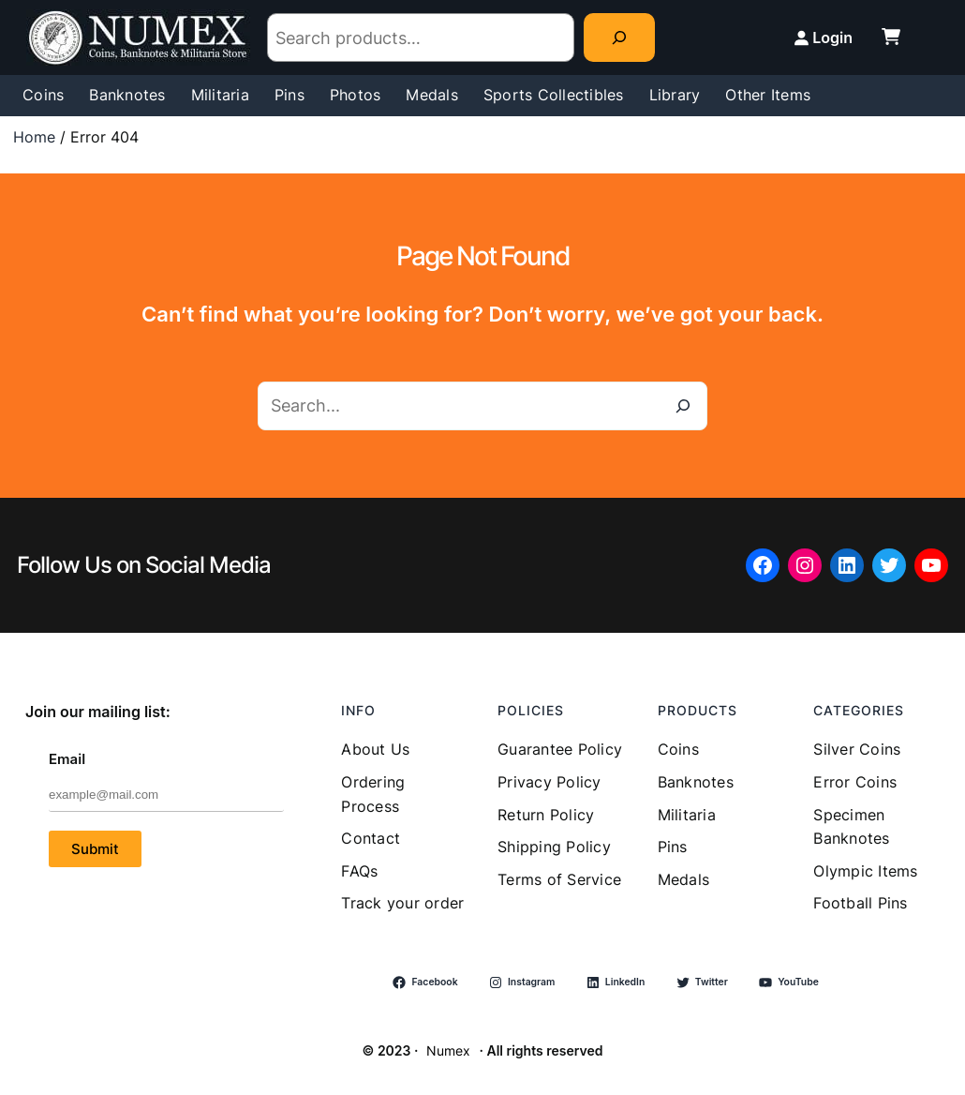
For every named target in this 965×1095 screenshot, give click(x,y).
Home (34, 137)
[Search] (619, 37)
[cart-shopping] (891, 36)
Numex (448, 1050)
